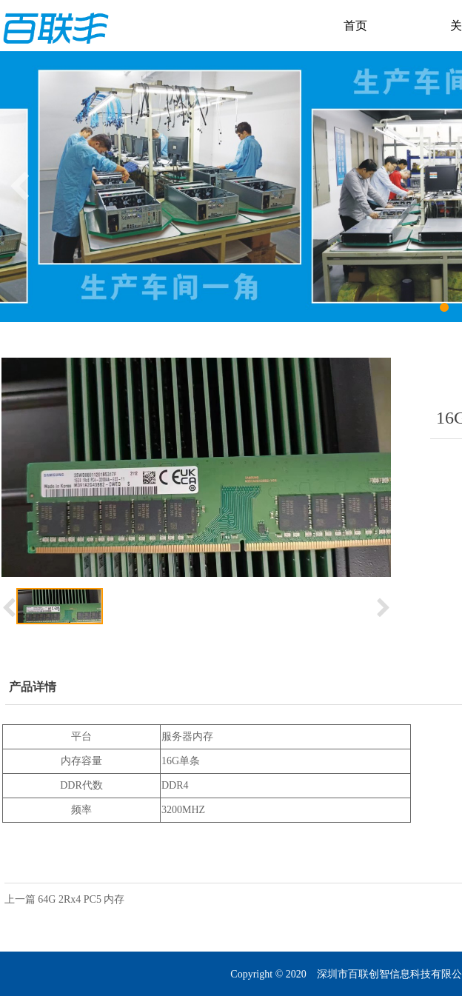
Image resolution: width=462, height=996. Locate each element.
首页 (355, 25)
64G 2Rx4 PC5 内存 (81, 899)
